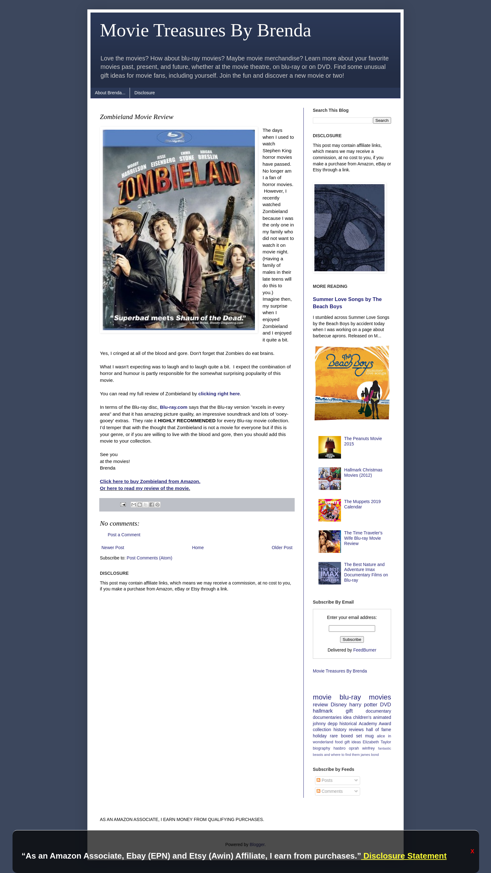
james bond (370, 754)
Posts (325, 780)
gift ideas (352, 742)
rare (334, 735)
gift (349, 711)
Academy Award (375, 723)
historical (348, 723)
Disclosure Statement (404, 855)
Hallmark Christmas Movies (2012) (363, 472)
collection (322, 729)
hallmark (323, 711)
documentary (378, 711)
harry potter (363, 705)
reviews (356, 729)
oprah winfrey (362, 748)
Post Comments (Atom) (149, 557)
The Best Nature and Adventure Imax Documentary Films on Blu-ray (366, 572)
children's (362, 717)
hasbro (339, 748)
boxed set (351, 735)
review (320, 705)
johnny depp (325, 723)
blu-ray (350, 697)
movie (322, 697)
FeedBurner (364, 649)
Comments (330, 791)
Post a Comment (124, 534)
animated (382, 717)
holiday (320, 735)
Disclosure (144, 92)
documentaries (327, 717)
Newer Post (112, 547)
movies (380, 697)
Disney (339, 705)
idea (347, 717)
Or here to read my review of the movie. (145, 488)
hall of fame (378, 729)
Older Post (282, 547)
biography (321, 748)
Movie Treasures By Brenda (205, 30)
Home (198, 547)
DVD (385, 705)
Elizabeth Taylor (377, 742)
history (339, 729)
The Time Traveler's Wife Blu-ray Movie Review (363, 538)
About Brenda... (110, 92)
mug (369, 735)
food (339, 742)
